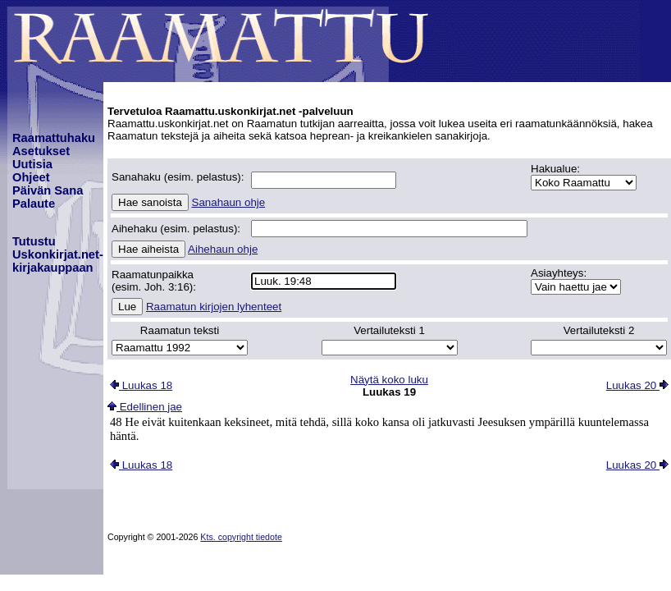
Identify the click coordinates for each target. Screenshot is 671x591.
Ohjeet (31, 177)
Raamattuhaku (53, 137)
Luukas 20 (637, 385)
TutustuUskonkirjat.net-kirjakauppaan (57, 254)
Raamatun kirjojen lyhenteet (213, 306)
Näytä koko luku (389, 379)
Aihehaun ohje (223, 249)
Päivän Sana (47, 190)
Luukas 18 (141, 385)
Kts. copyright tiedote (241, 537)
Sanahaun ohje (229, 202)
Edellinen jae (144, 407)
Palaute (33, 203)
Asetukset (41, 151)
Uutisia (32, 164)
